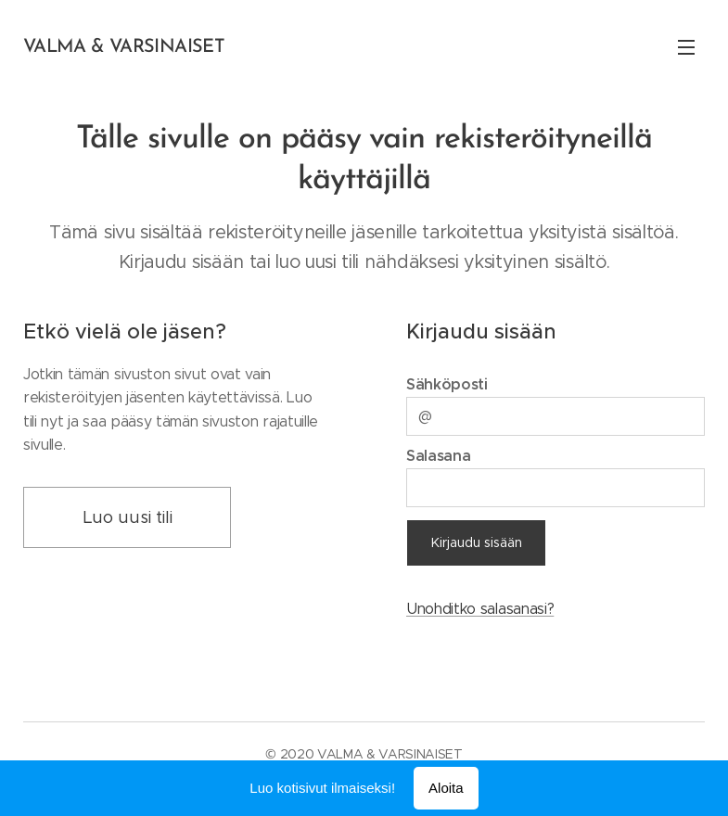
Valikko (686, 47)
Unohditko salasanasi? (480, 609)
